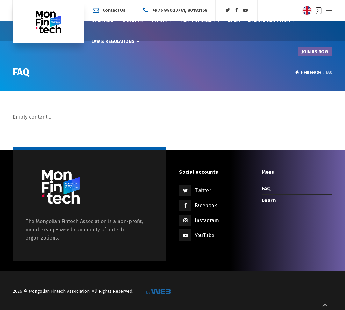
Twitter (203, 190)
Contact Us (114, 10)
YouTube (204, 235)
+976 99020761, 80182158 (180, 10)
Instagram (207, 220)
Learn (269, 200)
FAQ (266, 189)
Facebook (206, 205)
